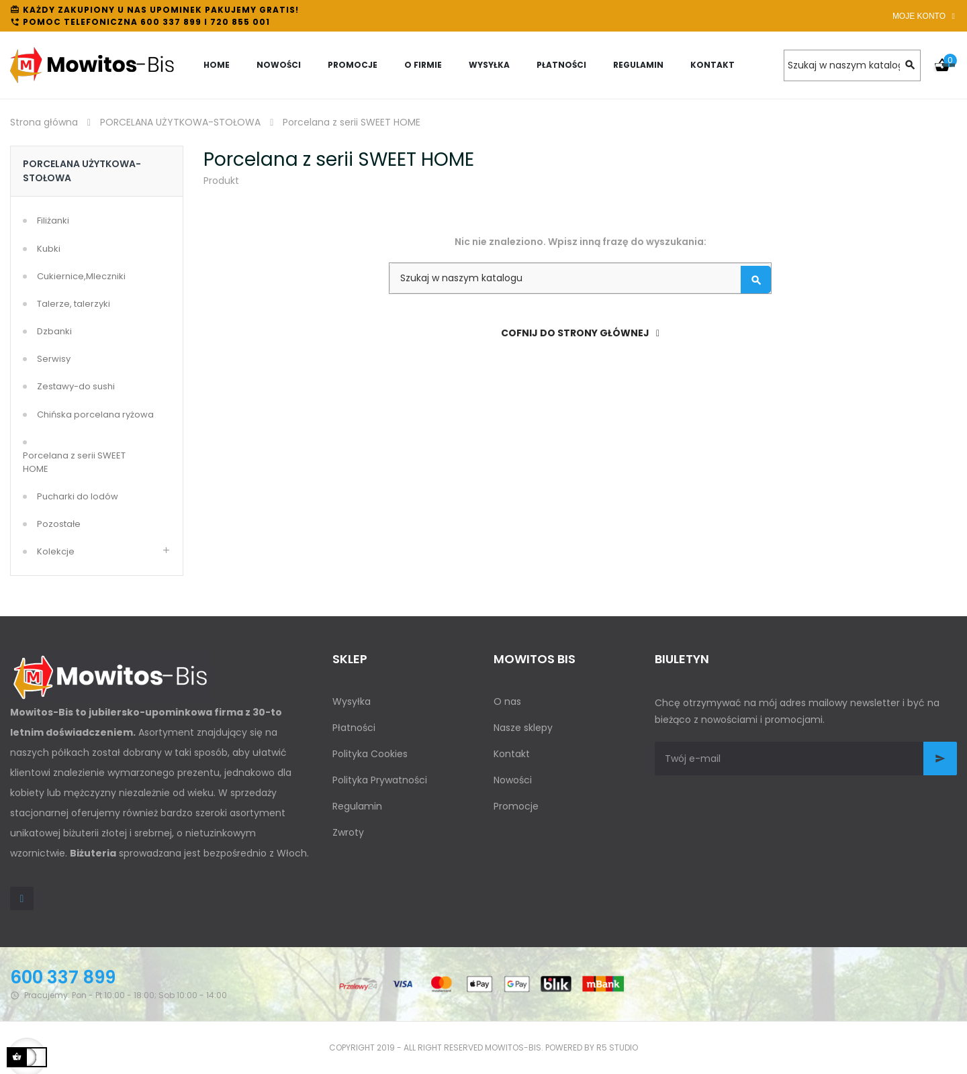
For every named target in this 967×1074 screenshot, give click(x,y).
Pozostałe (59, 524)
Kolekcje (56, 551)
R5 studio (617, 1047)
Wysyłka (351, 701)
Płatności (353, 727)
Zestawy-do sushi (76, 386)
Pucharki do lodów (77, 496)
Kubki (48, 248)
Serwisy (54, 358)
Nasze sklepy (523, 727)
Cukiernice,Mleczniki (81, 276)
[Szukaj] (852, 65)
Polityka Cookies (370, 754)
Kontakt (512, 754)
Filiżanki (53, 220)
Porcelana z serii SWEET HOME (74, 462)
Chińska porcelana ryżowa (95, 414)
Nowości (513, 780)
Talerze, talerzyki (73, 303)
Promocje (516, 806)
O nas (507, 701)
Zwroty (348, 832)
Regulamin (357, 806)
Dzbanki (54, 331)
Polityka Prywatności (379, 780)
